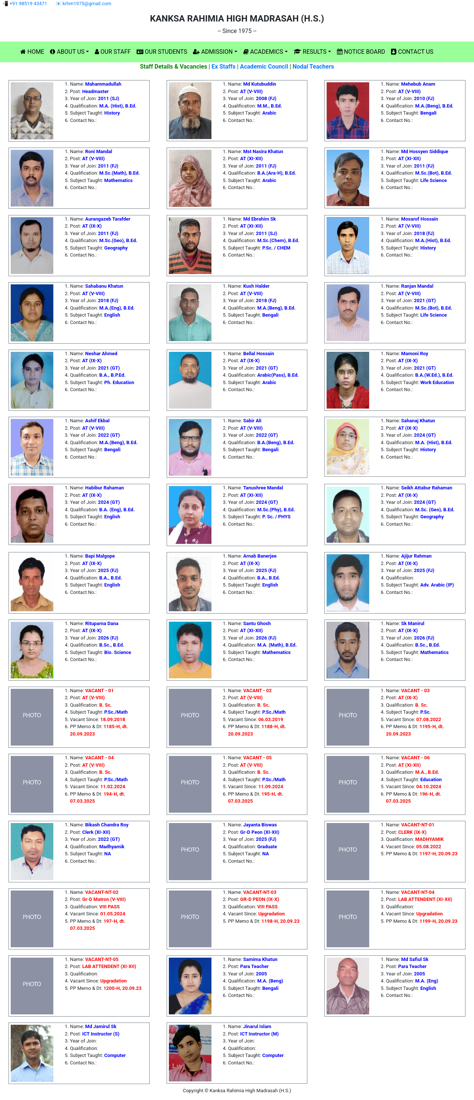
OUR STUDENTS (162, 51)
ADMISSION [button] (213, 51)
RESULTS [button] (310, 51)
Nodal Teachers (313, 66)
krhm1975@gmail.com (87, 3)
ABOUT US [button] (67, 51)
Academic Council (264, 66)
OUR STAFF (113, 51)
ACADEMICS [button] (263, 51)
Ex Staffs (223, 66)
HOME (32, 51)
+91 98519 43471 (28, 3)
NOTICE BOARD (361, 51)
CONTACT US (412, 51)
